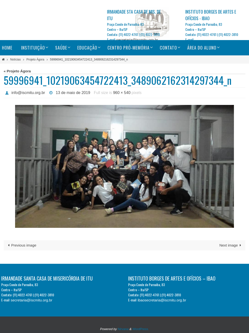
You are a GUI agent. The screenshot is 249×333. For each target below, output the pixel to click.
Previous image (21, 245)
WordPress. (141, 329)
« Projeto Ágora (17, 71)
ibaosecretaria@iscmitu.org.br (162, 300)
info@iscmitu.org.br (28, 93)
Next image (231, 245)
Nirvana (123, 329)
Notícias (15, 59)
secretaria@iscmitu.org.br (137, 40)
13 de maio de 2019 (73, 93)
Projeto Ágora (35, 59)
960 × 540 (122, 93)
